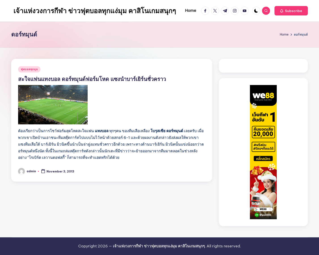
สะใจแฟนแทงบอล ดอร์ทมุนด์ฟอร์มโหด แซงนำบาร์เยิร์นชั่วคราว (92, 79)
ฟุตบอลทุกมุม (29, 69)
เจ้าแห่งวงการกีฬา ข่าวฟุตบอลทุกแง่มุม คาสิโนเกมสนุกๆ (94, 10)
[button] (291, 10)
